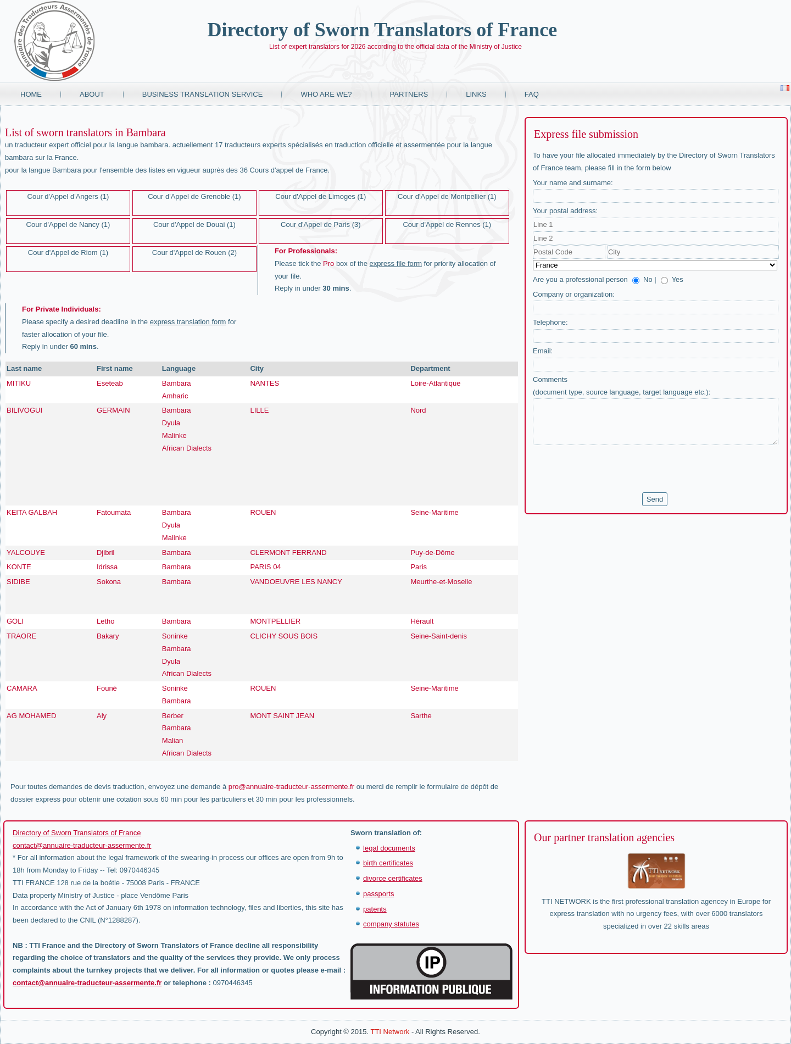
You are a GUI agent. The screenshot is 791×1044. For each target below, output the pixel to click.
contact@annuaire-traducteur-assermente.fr (82, 845)
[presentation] (616, 468)
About (92, 94)
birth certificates (388, 863)
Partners (409, 94)
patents (375, 909)
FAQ (532, 94)
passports (378, 894)
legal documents (389, 848)
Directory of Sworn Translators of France (382, 30)
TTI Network (389, 1032)
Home (31, 94)
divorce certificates (392, 878)
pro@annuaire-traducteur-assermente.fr (291, 786)
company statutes (391, 924)
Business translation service (202, 94)
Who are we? (326, 94)
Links (476, 94)
